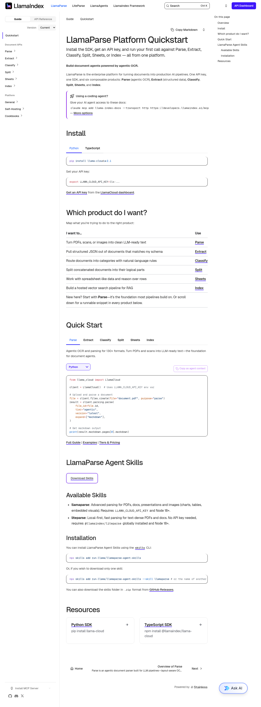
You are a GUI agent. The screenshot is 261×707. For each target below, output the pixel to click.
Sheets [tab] (135, 340)
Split (198, 270)
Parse (199, 242)
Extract (200, 251)
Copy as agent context (190, 368)
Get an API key (76, 192)
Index (199, 288)
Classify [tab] (105, 340)
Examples (90, 442)
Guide (17, 19)
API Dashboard (243, 5)
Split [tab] (121, 340)
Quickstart (87, 19)
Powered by (191, 687)
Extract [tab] (88, 340)
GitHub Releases (161, 589)
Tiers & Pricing (109, 442)
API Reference (43, 19)
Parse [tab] (73, 340)
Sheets (200, 279)
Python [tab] (74, 148)
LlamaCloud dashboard (117, 192)
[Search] (187, 5)
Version (31, 27)
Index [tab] (150, 340)
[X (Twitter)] (22, 696)
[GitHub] (10, 696)
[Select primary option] (184, 29)
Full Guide (73, 442)
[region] (137, 579)
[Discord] (16, 696)
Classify (201, 261)
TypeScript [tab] (92, 148)
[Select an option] (223, 5)
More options (83, 113)
